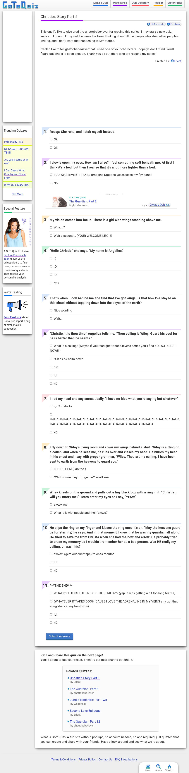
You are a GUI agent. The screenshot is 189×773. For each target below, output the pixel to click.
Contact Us (105, 759)
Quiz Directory (140, 2)
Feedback (175, 24)
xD (53, 383)
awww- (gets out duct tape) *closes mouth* (82, 554)
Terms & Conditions (63, 759)
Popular (158, 2)
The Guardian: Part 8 (83, 201)
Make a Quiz (100, 2)
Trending (169, 768)
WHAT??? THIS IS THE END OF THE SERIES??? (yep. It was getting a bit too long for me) (112, 593)
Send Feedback (12, 317)
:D (53, 275)
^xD (54, 283)
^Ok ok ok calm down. (67, 359)
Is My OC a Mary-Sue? (16, 184)
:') (53, 258)
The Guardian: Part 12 (85, 721)
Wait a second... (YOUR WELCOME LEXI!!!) (81, 235)
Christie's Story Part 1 (85, 678)
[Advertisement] (111, 94)
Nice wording (61, 310)
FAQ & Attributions (126, 759)
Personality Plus (13, 141)
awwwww (58, 504)
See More (17, 194)
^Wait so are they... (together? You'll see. (79, 477)
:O (53, 266)
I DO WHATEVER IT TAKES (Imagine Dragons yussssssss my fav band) (101, 175)
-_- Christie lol (61, 406)
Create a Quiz (157, 204)
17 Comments (157, 24)
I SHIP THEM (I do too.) (68, 469)
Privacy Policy (86, 759)
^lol (54, 183)
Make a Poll (120, 2)
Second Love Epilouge (85, 710)
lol (53, 375)
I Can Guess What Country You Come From (15, 174)
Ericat (177, 61)
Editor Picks (175, 2)
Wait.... (56, 318)
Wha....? (57, 227)
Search (158, 768)
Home (148, 768)
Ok (54, 139)
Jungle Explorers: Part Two (88, 700)
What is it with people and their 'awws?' (79, 512)
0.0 (54, 367)
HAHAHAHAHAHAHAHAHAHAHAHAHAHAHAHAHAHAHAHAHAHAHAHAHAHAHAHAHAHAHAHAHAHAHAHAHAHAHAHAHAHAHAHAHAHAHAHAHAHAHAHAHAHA (114, 419)
